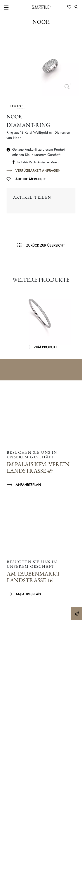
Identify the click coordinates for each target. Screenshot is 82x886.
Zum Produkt (45, 347)
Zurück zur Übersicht (45, 245)
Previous (8, 317)
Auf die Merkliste (30, 179)
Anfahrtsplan (28, 484)
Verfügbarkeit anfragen (37, 170)
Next (73, 317)
